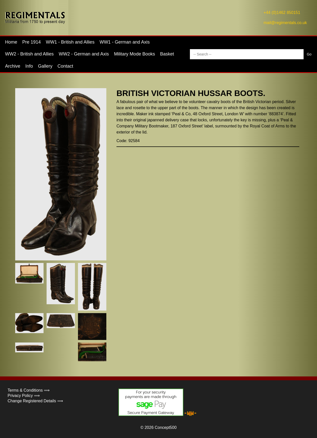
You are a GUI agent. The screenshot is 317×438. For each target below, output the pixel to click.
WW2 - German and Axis (84, 53)
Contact (65, 66)
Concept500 (165, 427)
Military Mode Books (134, 53)
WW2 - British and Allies (29, 53)
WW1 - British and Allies (70, 42)
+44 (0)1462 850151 (282, 12)
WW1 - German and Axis (125, 42)
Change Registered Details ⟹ (35, 401)
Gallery (45, 66)
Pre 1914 (31, 42)
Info (29, 66)
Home (11, 42)
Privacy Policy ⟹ (24, 395)
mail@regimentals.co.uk (285, 23)
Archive (12, 66)
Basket (167, 53)
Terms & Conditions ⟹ (29, 390)
